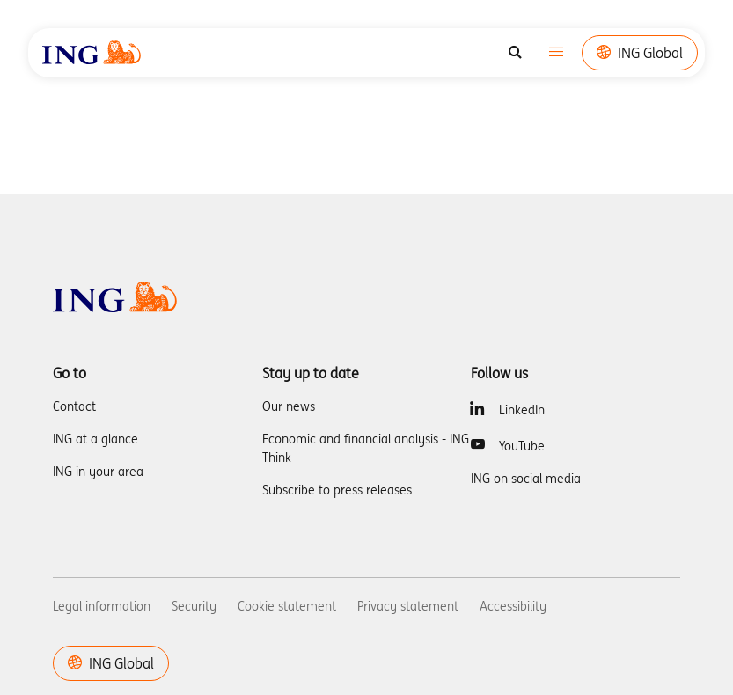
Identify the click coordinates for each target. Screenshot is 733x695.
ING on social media (526, 478)
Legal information (101, 606)
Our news (288, 406)
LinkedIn (522, 410)
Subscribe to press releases (337, 490)
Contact (74, 406)
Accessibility (513, 606)
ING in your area (98, 471)
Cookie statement (287, 606)
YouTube (522, 446)
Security (194, 606)
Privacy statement (407, 606)
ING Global (640, 53)
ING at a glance (95, 439)
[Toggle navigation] (556, 53)
